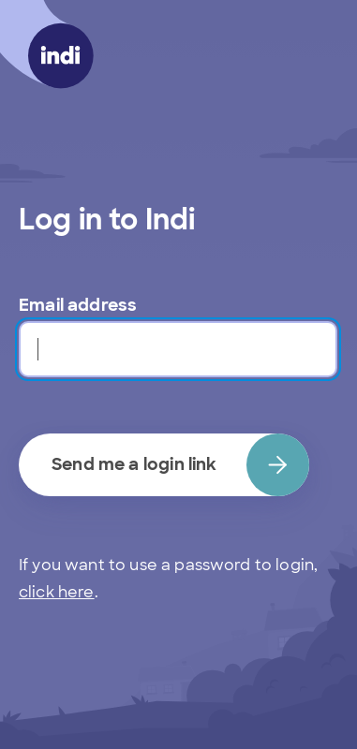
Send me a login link (180, 464)
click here (57, 592)
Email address (78, 305)
